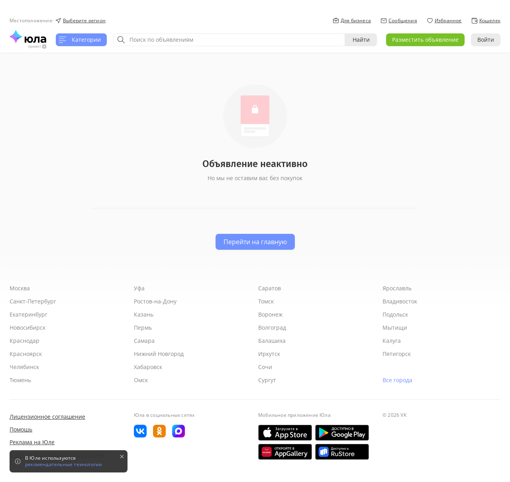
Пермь (143, 327)
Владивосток (399, 301)
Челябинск (24, 367)
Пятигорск (396, 354)
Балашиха (272, 340)
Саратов (269, 288)
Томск (266, 301)
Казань (143, 314)
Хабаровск (148, 367)
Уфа (139, 288)
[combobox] (229, 39)
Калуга (391, 340)
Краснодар (24, 340)
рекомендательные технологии (63, 464)
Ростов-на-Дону (155, 301)
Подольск (395, 314)
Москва (20, 288)
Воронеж (270, 314)
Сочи (265, 367)
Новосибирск (27, 327)
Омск (141, 380)
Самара (144, 340)
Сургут (267, 380)
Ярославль (397, 288)
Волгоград (272, 327)
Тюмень (20, 380)
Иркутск (269, 354)
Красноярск (26, 354)
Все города (397, 380)
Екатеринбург (28, 314)
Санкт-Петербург (33, 301)
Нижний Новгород (159, 354)
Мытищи (394, 327)
